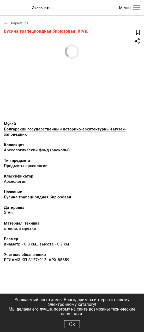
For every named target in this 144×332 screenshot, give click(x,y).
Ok (72, 324)
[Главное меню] (136, 8)
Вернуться (16, 23)
